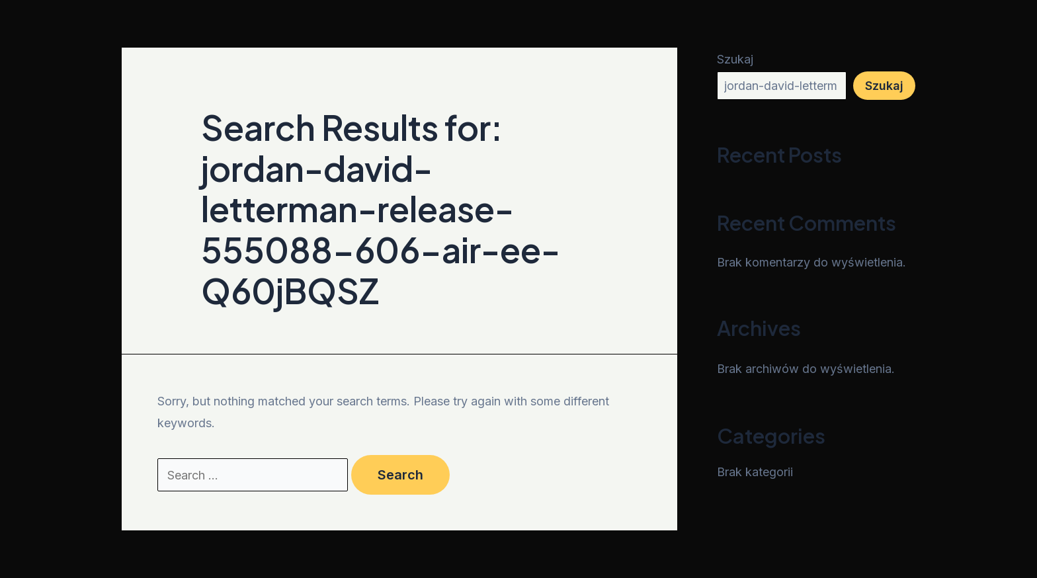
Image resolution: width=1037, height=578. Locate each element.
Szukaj (735, 59)
